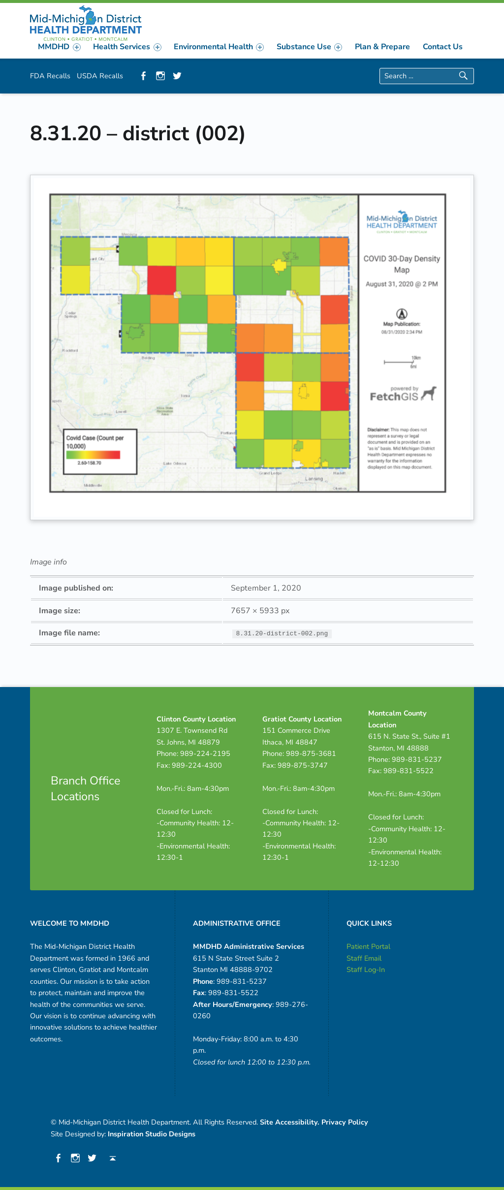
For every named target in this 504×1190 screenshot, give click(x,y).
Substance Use (309, 46)
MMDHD (59, 46)
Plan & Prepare (382, 46)
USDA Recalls (100, 76)
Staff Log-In (365, 969)
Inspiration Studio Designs (151, 1134)
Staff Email (363, 958)
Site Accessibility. (289, 1122)
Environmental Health (219, 46)
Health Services (127, 46)
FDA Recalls (50, 76)
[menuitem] (59, 47)
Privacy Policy (344, 1122)
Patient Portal (368, 946)
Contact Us (443, 46)
